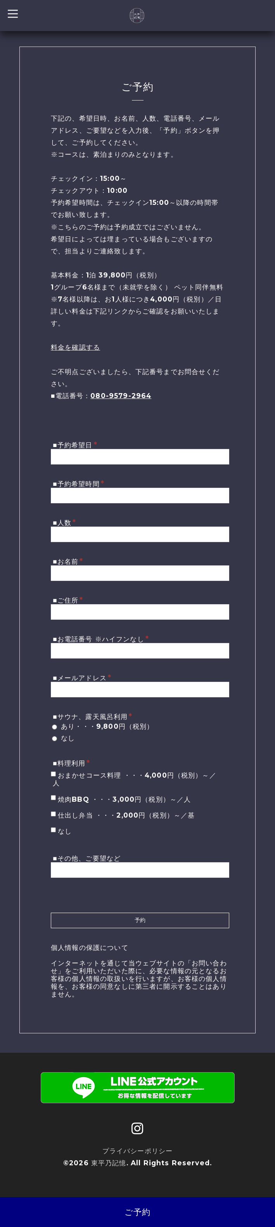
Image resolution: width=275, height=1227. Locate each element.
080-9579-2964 (120, 396)
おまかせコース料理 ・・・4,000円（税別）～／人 (134, 779)
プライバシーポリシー (137, 1151)
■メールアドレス (82, 677)
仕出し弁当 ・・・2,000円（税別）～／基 (126, 815)
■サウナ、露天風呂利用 (92, 716)
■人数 (64, 522)
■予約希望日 (75, 444)
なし (68, 738)
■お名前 (68, 561)
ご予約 (137, 1212)
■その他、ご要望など (87, 858)
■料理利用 (71, 763)
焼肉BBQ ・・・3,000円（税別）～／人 (124, 799)
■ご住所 (68, 600)
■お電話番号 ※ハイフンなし (101, 638)
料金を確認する (75, 347)
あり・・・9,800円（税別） (107, 726)
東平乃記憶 (108, 1163)
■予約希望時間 (78, 483)
